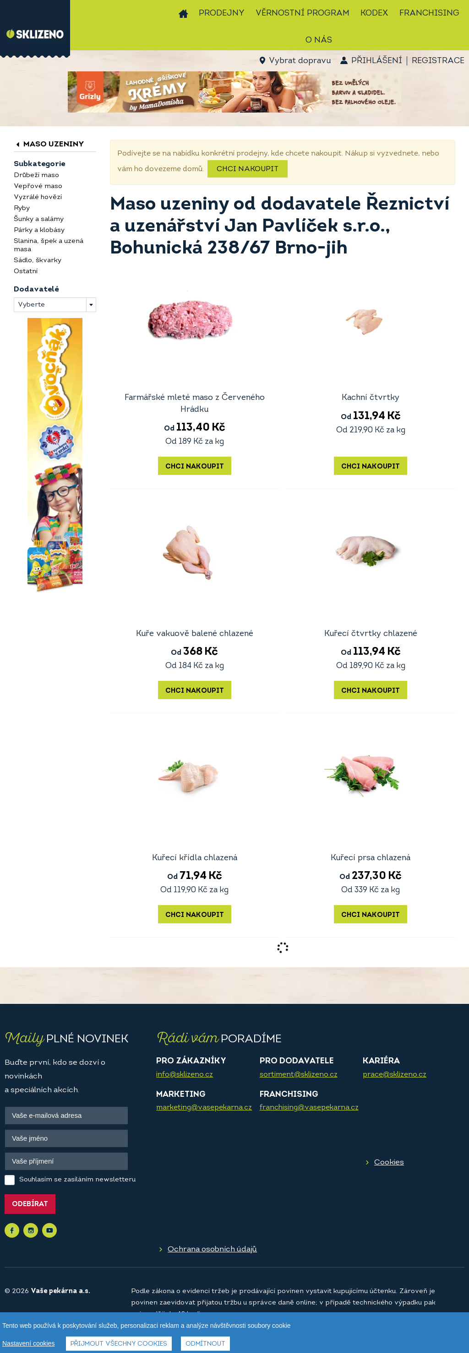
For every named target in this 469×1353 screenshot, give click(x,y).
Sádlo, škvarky (37, 260)
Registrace (438, 61)
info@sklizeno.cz (184, 1074)
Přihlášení (376, 61)
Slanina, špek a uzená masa (48, 245)
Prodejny (222, 13)
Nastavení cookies (28, 1343)
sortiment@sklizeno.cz (299, 1074)
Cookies (389, 1162)
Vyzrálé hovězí (38, 197)
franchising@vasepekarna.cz (309, 1107)
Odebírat (30, 1204)
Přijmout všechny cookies (119, 1344)
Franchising (429, 13)
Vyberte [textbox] (31, 305)
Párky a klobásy (39, 230)
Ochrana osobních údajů (212, 1249)
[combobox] (55, 304)
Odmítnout (205, 1344)
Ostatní (26, 271)
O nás (318, 40)
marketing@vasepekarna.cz (204, 1107)
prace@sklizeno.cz (394, 1074)
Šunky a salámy (39, 219)
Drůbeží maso (36, 175)
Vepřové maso (38, 186)
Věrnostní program (302, 13)
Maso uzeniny (49, 144)
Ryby (22, 208)
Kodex (374, 13)
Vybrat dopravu (300, 61)
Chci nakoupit (247, 169)
